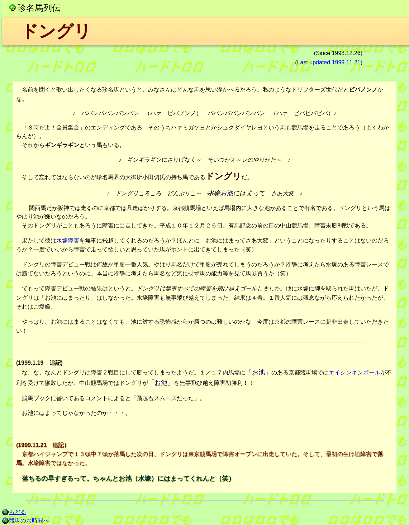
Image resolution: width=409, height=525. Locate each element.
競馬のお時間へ (25, 520)
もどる (14, 512)
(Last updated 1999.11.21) (328, 62)
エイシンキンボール (354, 372)
